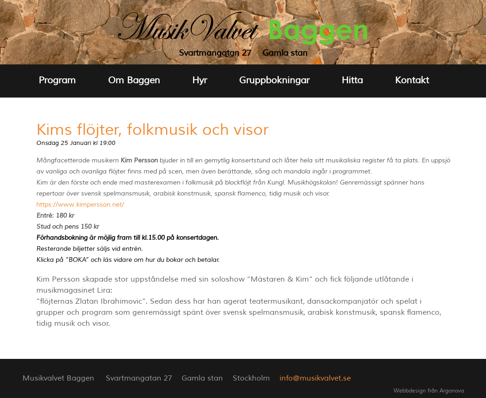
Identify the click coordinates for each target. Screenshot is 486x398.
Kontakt (412, 80)
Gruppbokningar (274, 80)
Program (57, 80)
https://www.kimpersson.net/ (80, 204)
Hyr (199, 80)
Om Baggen (134, 80)
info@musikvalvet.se (315, 378)
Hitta (352, 80)
